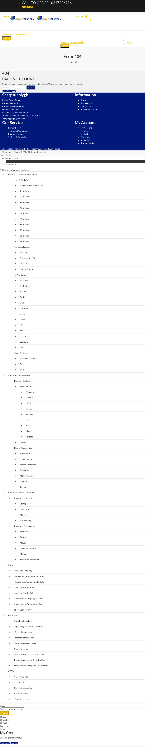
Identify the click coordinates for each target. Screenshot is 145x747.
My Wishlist (86, 140)
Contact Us (86, 106)
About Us (85, 100)
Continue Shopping (9, 743)
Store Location (87, 103)
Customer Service (16, 134)
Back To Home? (9, 91)
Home (70, 62)
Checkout (85, 137)
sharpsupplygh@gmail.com (14, 118)
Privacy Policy (14, 127)
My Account (86, 127)
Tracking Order (88, 143)
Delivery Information (17, 137)
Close (15, 158)
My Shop (85, 131)
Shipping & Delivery (89, 109)
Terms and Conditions (18, 131)
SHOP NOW (27, 7)
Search (65, 45)
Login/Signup (6, 158)
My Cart (84, 134)
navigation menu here (19, 170)
